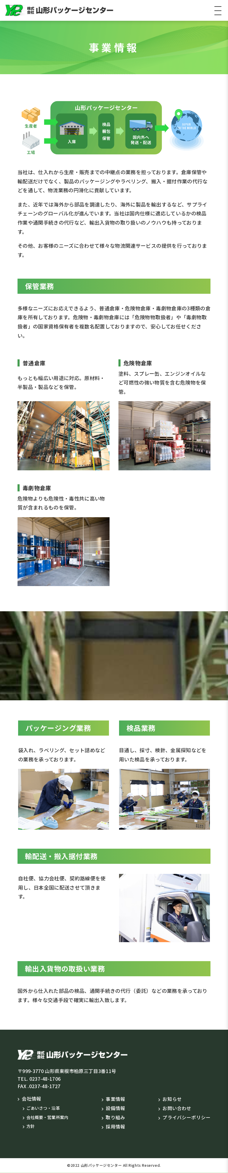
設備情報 (115, 1108)
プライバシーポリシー (186, 1117)
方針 (30, 1126)
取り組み (115, 1117)
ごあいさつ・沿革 (43, 1108)
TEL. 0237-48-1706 (39, 1078)
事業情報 (115, 1098)
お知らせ (172, 1098)
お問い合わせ (176, 1108)
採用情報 (115, 1127)
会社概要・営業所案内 (47, 1117)
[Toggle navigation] (218, 10)
